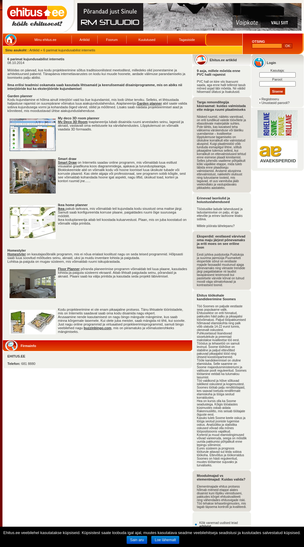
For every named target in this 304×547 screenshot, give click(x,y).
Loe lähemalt (165, 540)
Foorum (112, 40)
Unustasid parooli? (275, 103)
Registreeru (270, 99)
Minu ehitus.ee (45, 40)
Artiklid (84, 40)
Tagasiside (187, 40)
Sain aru (137, 540)
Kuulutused (146, 40)
